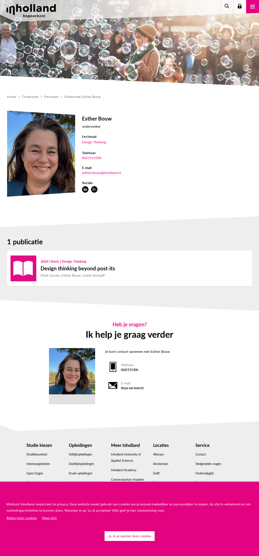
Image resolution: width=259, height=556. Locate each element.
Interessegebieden (38, 464)
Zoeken (226, 6)
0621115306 (91, 158)
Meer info (49, 518)
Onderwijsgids (204, 473)
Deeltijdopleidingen (81, 464)
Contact (200, 454)
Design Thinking (94, 142)
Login (239, 6)
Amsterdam (160, 464)
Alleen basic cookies (21, 518)
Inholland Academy (123, 470)
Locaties (161, 445)
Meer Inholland (125, 445)
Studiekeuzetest (36, 454)
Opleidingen (80, 445)
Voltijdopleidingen (80, 454)
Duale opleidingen (80, 473)
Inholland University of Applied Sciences (126, 457)
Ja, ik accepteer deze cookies (129, 536)
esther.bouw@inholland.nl (101, 172)
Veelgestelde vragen (208, 464)
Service (202, 445)
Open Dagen (34, 473)
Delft (156, 473)
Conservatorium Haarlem (127, 479)
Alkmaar (158, 454)
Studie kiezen (39, 445)
